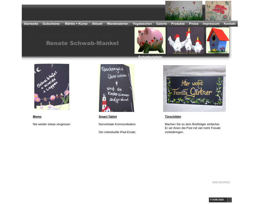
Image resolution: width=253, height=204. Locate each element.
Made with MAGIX (221, 182)
